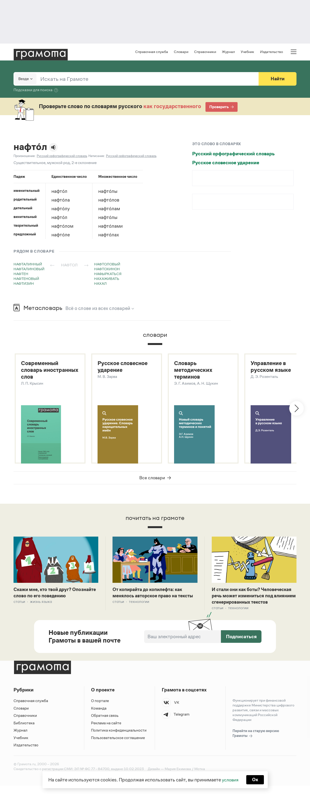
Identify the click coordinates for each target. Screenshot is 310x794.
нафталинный (28, 264)
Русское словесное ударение (225, 163)
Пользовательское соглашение (118, 746)
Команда (98, 716)
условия (230, 779)
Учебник (247, 52)
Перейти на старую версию (255, 742)
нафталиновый (29, 269)
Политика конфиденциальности (119, 739)
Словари (181, 52)
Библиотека (24, 731)
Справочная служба (151, 52)
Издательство (271, 52)
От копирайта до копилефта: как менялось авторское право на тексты (150, 597)
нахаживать (106, 279)
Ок (255, 779)
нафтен (21, 274)
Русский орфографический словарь (233, 154)
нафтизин (24, 284)
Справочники (205, 52)
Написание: (96, 156)
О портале (100, 709)
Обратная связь (105, 724)
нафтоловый (107, 264)
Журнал (228, 52)
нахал (100, 284)
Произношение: (24, 156)
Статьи (19, 603)
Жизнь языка (41, 603)
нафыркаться (107, 274)
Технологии (139, 609)
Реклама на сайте (106, 731)
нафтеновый (26, 279)
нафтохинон (107, 269)
